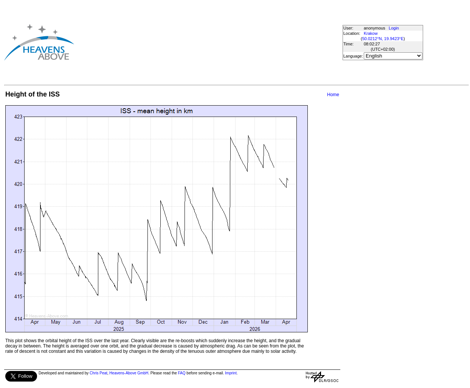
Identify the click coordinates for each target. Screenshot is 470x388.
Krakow (371, 33)
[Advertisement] (201, 42)
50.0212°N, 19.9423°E (383, 38)
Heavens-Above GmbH (128, 373)
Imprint (231, 373)
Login (394, 28)
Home (333, 94)
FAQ (182, 373)
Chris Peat (98, 373)
